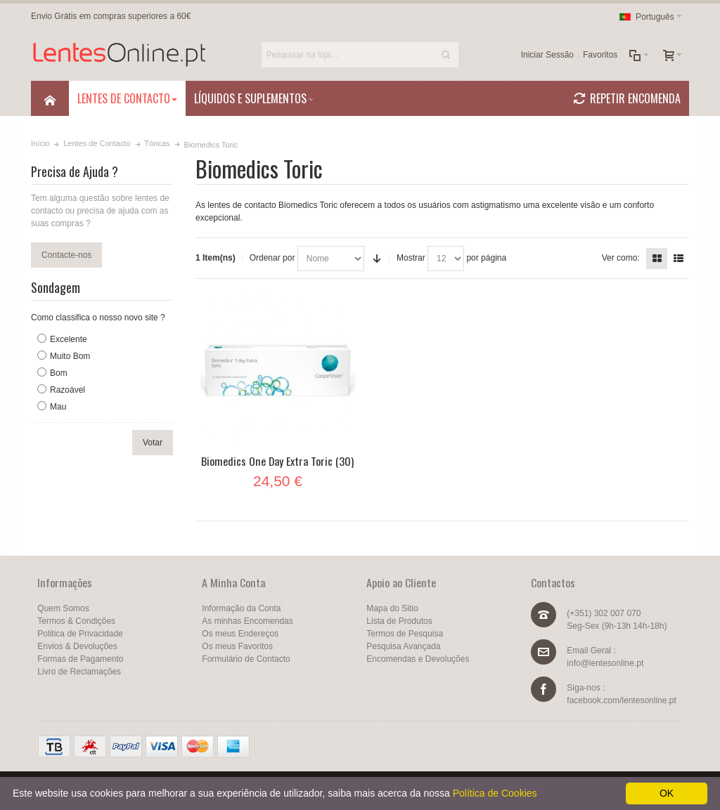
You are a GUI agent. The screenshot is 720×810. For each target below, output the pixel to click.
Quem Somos (63, 608)
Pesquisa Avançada (403, 646)
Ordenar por (272, 258)
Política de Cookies (495, 793)
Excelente (68, 339)
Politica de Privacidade (79, 634)
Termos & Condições (76, 621)
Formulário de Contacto (246, 659)
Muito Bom (70, 356)
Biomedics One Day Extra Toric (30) (277, 460)
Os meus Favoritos (237, 646)
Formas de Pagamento (80, 659)
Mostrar (411, 258)
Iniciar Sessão (547, 55)
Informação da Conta (241, 608)
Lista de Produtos (399, 621)
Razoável (67, 390)
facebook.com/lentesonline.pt (621, 700)
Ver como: (621, 258)
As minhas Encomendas (247, 621)
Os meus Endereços (240, 634)
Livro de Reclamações (79, 672)
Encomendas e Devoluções (417, 659)
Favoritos (600, 55)
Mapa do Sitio (392, 608)
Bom (59, 373)
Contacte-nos (66, 255)
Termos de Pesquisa (404, 634)
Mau (58, 407)
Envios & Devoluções (77, 646)
